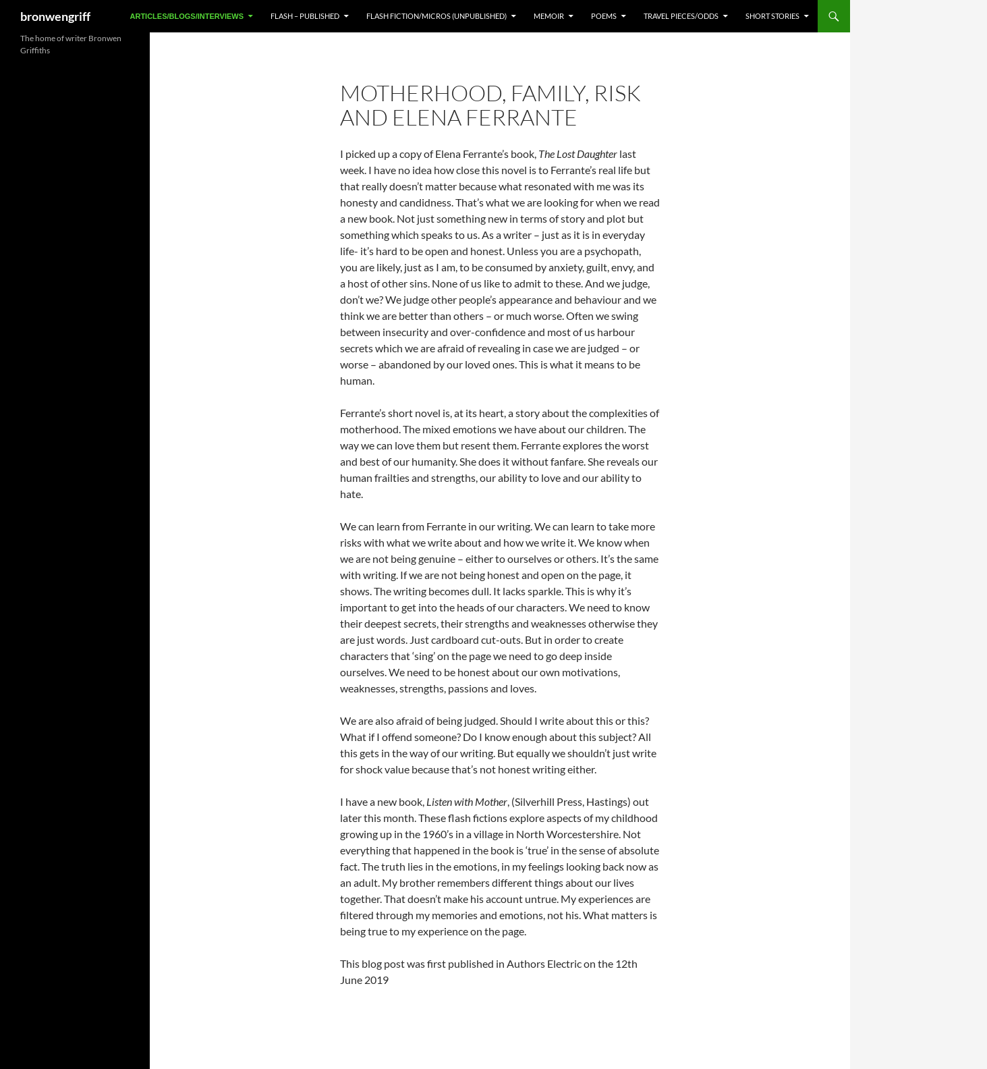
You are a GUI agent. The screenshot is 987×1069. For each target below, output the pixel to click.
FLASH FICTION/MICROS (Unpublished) (436, 15)
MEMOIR (549, 15)
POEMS (604, 15)
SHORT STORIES (772, 15)
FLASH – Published (305, 15)
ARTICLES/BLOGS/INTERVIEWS (187, 16)
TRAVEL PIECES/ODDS (681, 15)
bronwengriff (55, 16)
